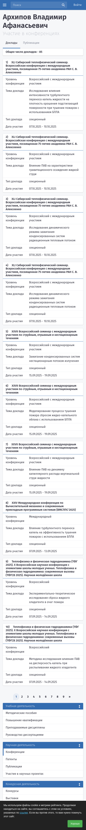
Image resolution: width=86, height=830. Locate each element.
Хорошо (75, 823)
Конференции (15, 752)
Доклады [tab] (11, 42)
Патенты (11, 759)
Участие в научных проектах (24, 773)
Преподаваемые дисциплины (25, 727)
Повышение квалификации (24, 720)
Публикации (14, 766)
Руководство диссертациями (24, 734)
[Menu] (4, 5)
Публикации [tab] (31, 42)
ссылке (24, 812)
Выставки (12, 798)
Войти (78, 5)
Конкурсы (12, 791)
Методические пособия (21, 713)
